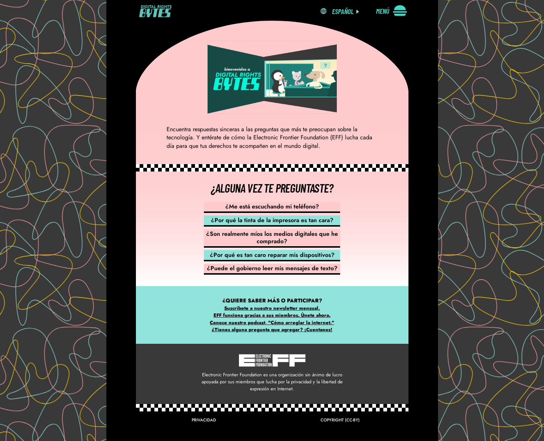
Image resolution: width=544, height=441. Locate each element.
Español (343, 11)
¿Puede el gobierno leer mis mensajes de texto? (272, 268)
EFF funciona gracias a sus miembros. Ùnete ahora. (272, 315)
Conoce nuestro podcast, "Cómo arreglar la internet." (272, 322)
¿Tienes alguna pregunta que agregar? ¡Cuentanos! (272, 329)
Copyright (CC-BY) (340, 420)
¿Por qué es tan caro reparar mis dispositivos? (272, 255)
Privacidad (204, 420)
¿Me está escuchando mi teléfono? (272, 206)
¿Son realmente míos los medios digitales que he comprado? (272, 237)
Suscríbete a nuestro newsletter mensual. (272, 308)
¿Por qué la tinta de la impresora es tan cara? (272, 220)
